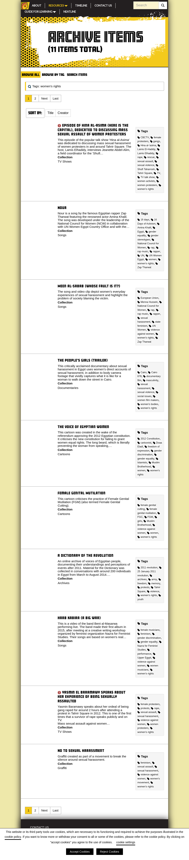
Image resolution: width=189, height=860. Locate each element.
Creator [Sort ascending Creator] (63, 113)
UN (140, 255)
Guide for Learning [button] (40, 11)
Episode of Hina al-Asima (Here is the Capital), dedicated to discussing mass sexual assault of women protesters (93, 130)
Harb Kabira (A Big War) (79, 618)
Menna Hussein (147, 302)
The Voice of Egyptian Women (83, 426)
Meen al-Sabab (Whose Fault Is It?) (89, 286)
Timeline (81, 5)
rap (150, 247)
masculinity (150, 380)
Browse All (30, 74)
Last (56, 98)
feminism (143, 633)
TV (157, 173)
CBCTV (143, 137)
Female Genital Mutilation (82, 493)
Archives (64, 583)
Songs (62, 235)
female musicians (148, 630)
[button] (50, 113)
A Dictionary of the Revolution (86, 555)
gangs (155, 141)
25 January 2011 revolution (149, 572)
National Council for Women (148, 244)
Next (44, 98)
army (152, 579)
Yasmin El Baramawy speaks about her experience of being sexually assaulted (92, 697)
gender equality (147, 641)
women (150, 259)
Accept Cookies (80, 851)
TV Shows (65, 161)
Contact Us (103, 5)
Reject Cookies (109, 851)
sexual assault (146, 712)
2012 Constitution (148, 438)
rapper (155, 251)
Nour (62, 207)
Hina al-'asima (146, 145)
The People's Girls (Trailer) (83, 360)
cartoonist (144, 442)
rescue (149, 157)
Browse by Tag (53, 74)
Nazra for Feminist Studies (149, 646)
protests (143, 587)
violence (153, 591)
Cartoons (64, 454)
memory (154, 583)
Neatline (69, 11)
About (36, 5)
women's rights (147, 408)
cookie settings (125, 842)
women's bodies (147, 404)
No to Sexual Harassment (81, 750)
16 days (143, 219)
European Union (147, 298)
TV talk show (146, 177)
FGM (148, 517)
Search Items (77, 74)
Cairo (141, 372)
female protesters (148, 704)
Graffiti (62, 768)
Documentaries (68, 388)
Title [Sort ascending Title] (50, 113)
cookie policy (13, 836)
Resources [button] (58, 5)
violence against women (146, 529)
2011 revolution (147, 567)
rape (155, 708)
